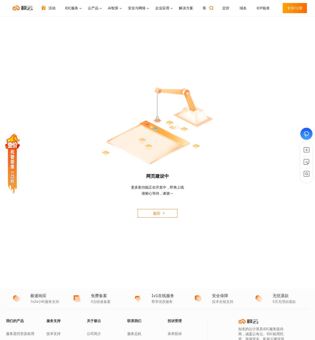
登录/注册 (294, 8)
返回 (156, 213)
